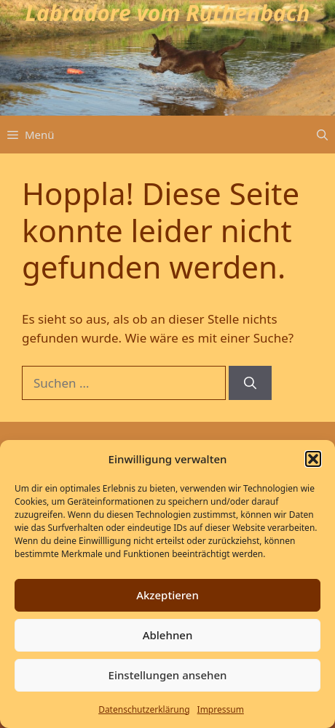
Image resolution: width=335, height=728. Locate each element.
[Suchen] (250, 383)
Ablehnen (168, 635)
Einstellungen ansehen (168, 675)
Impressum (220, 709)
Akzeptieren (167, 595)
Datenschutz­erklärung (143, 709)
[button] (313, 459)
